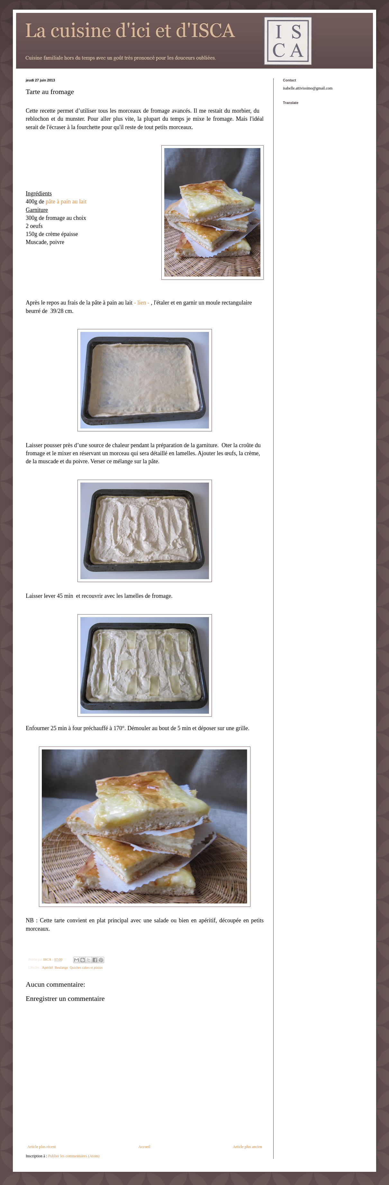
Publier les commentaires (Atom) (74, 1156)
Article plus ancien (247, 1146)
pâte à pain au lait (66, 201)
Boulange (61, 967)
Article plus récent (41, 1146)
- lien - (141, 302)
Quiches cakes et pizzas (86, 967)
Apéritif (47, 967)
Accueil (144, 1146)
